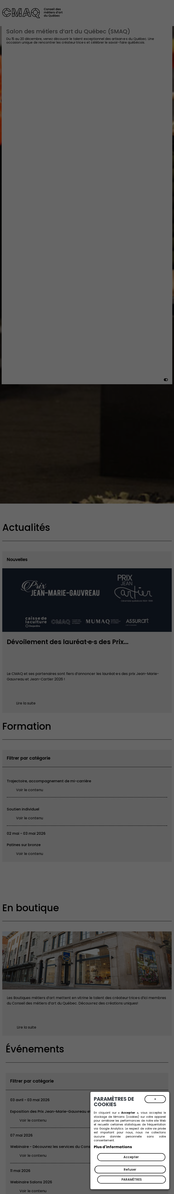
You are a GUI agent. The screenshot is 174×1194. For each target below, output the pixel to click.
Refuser (130, 1169)
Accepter (131, 1157)
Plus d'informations (113, 1147)
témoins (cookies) (126, 1117)
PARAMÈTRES (131, 1179)
